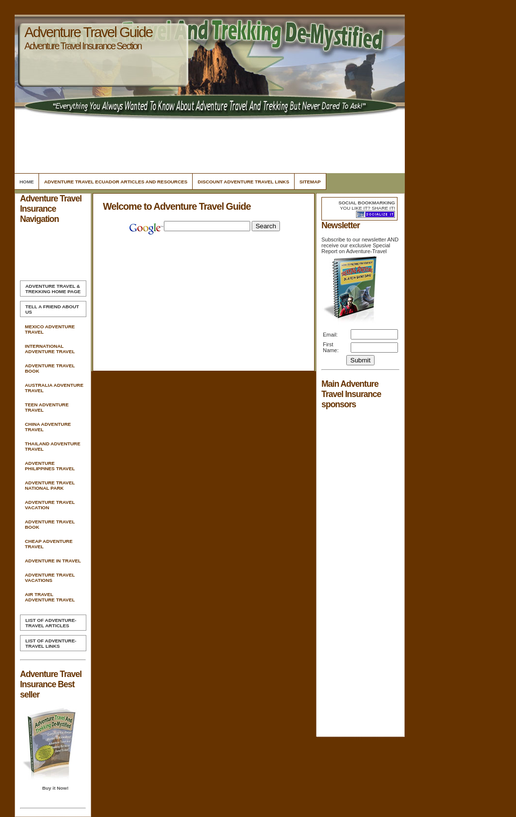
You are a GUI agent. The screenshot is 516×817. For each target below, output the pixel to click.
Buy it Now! (55, 788)
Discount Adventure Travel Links (243, 181)
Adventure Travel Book (50, 368)
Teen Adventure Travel (47, 407)
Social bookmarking (366, 202)
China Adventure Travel (48, 426)
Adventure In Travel (53, 560)
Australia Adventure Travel (54, 387)
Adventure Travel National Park (50, 485)
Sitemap (310, 181)
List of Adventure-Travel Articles (50, 623)
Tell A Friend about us (52, 309)
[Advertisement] (208, 144)
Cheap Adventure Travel (49, 543)
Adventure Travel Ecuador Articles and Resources (115, 181)
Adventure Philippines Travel (50, 465)
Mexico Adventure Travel (50, 329)
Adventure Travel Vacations (50, 577)
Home (27, 181)
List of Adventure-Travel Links (50, 643)
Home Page (52, 288)
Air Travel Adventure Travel (50, 597)
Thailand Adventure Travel (52, 446)
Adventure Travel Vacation (50, 504)
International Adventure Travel (50, 348)
